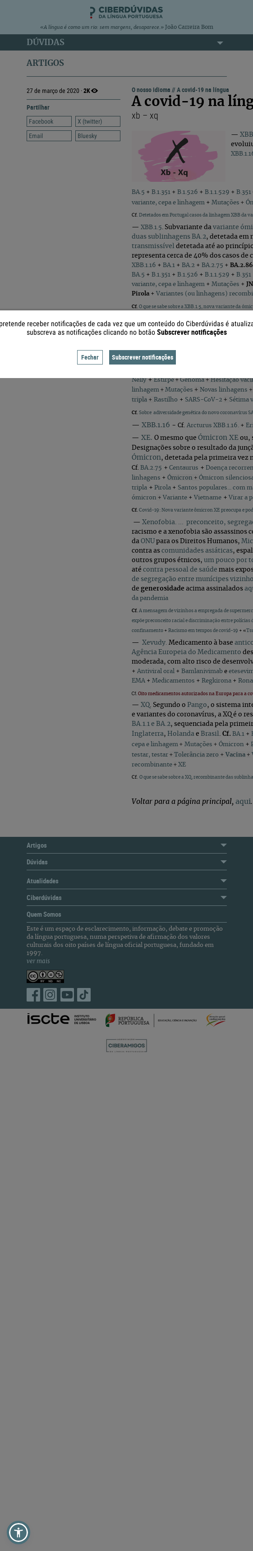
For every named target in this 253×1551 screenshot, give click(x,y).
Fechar (90, 357)
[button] (18, 1532)
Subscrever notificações (142, 357)
